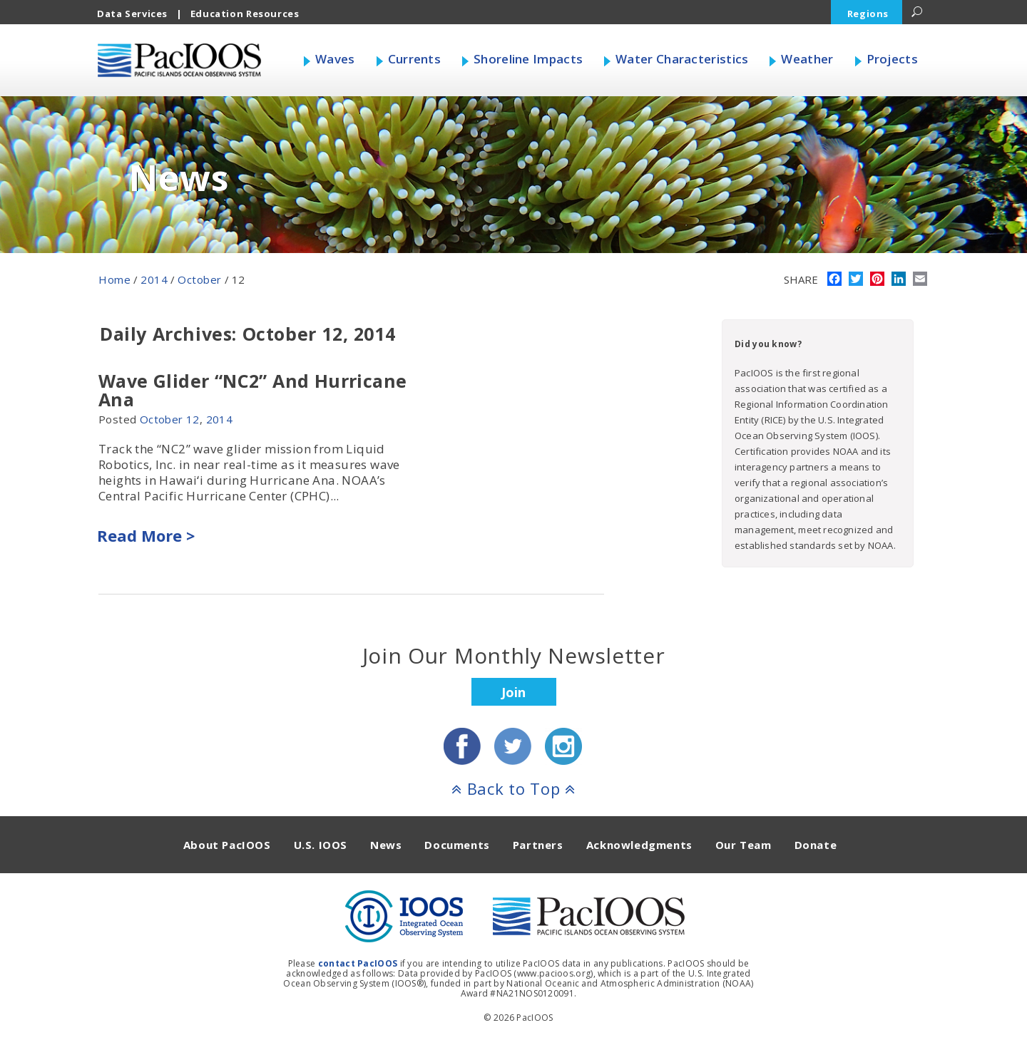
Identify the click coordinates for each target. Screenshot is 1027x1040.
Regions (868, 13)
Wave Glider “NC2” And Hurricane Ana (252, 390)
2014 (154, 279)
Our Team (743, 845)
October (200, 279)
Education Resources (245, 13)
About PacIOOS (227, 845)
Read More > (146, 535)
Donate (815, 845)
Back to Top (513, 788)
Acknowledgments (639, 845)
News (386, 845)
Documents (456, 845)
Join (513, 692)
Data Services (132, 13)
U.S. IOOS (320, 845)
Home (114, 279)
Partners (538, 845)
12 (193, 419)
